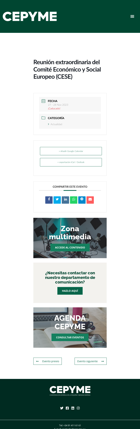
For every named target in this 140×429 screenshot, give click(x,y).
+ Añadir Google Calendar (71, 151)
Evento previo (47, 361)
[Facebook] (67, 408)
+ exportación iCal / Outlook (70, 162)
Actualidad (55, 124)
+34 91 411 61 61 (72, 425)
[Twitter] (61, 408)
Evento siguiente (90, 361)
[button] (132, 16)
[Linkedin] (72, 408)
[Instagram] (78, 408)
